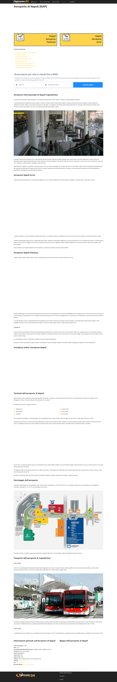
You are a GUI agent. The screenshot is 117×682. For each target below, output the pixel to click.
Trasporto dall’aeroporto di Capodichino (24, 63)
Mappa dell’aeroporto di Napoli (22, 67)
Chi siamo (62, 676)
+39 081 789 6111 (23, 660)
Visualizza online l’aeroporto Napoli (23, 58)
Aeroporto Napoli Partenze (21, 56)
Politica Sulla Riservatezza (66, 672)
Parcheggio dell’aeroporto (21, 61)
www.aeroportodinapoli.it (28, 664)
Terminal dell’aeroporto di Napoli (22, 60)
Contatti (61, 679)
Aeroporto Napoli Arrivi (20, 54)
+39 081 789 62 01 (20, 662)
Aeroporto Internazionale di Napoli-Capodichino (26, 52)
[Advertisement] (58, 19)
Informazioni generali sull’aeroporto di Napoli (25, 65)
